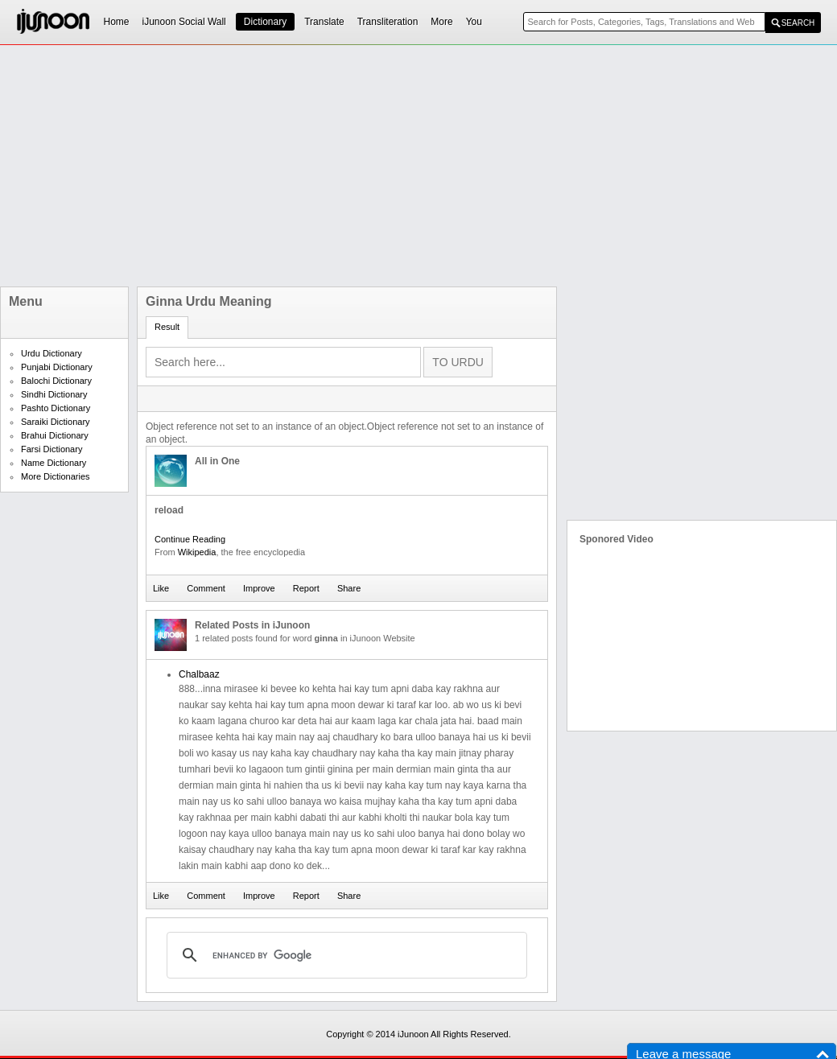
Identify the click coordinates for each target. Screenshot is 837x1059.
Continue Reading (190, 539)
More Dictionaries (55, 476)
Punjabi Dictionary (57, 367)
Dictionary (265, 21)
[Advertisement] (311, 165)
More (441, 21)
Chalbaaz (199, 674)
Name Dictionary (53, 463)
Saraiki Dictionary (55, 421)
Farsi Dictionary (51, 449)
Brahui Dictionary (55, 435)
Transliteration (387, 21)
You (474, 21)
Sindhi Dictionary (54, 394)
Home (117, 21)
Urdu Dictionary (51, 353)
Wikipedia (197, 552)
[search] (344, 955)
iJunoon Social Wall (184, 21)
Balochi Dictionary (56, 380)
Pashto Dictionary (55, 408)
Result (167, 327)
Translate (324, 21)
